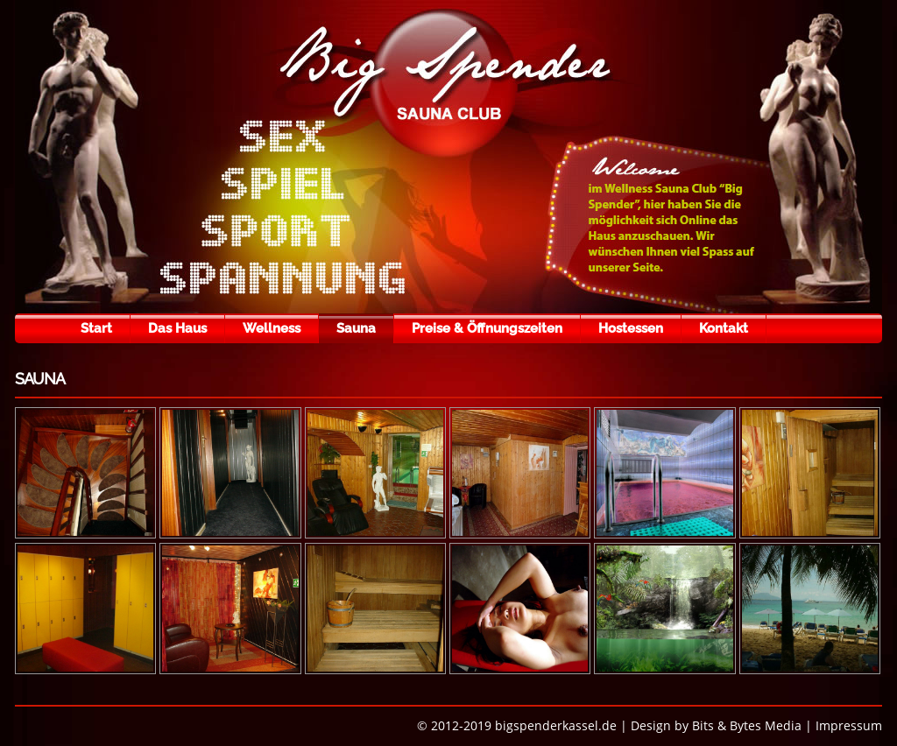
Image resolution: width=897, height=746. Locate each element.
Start (96, 328)
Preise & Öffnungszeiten (487, 328)
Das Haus (177, 328)
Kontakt (723, 328)
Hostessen (630, 328)
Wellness (271, 328)
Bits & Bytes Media (747, 725)
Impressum (849, 725)
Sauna (356, 328)
